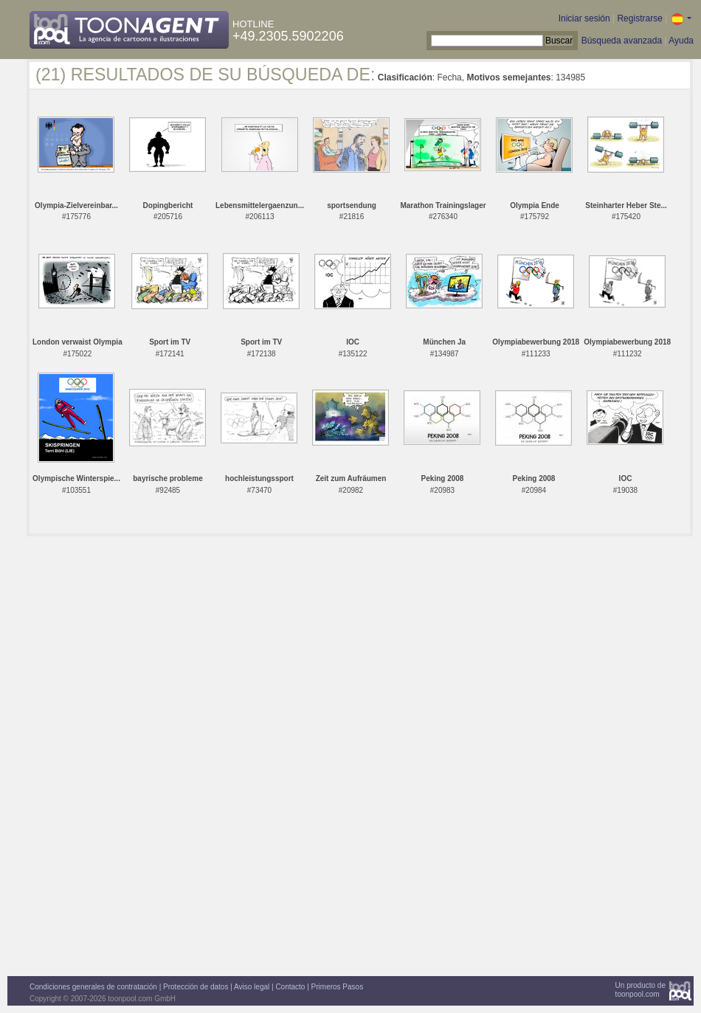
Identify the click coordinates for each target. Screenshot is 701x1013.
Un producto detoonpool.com (640, 989)
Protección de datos (195, 987)
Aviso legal (251, 987)
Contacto (290, 987)
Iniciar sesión (584, 18)
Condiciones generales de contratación (93, 987)
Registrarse (639, 18)
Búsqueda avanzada (621, 40)
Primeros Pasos (337, 987)
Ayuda (681, 40)
